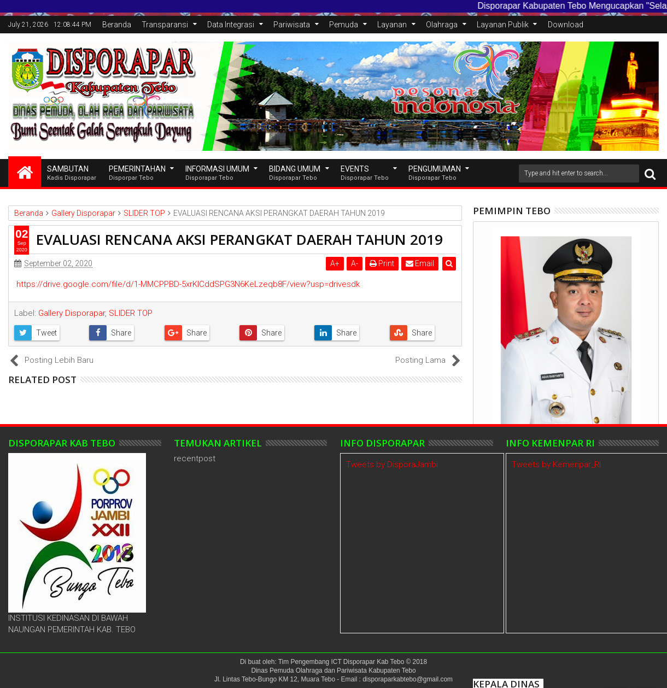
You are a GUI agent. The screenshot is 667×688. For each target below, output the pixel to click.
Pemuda (343, 24)
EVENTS (365, 173)
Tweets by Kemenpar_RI (556, 464)
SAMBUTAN (71, 173)
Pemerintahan (137, 173)
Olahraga (442, 24)
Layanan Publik (503, 24)
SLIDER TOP (131, 313)
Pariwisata (291, 24)
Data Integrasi (230, 24)
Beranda (116, 24)
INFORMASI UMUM (217, 173)
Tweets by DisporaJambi (392, 464)
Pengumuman (434, 173)
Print (382, 263)
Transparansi (165, 24)
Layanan (392, 24)
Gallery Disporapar (71, 313)
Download (565, 24)
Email (420, 263)
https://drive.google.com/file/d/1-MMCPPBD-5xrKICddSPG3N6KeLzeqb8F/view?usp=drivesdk (188, 284)
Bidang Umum (294, 173)
